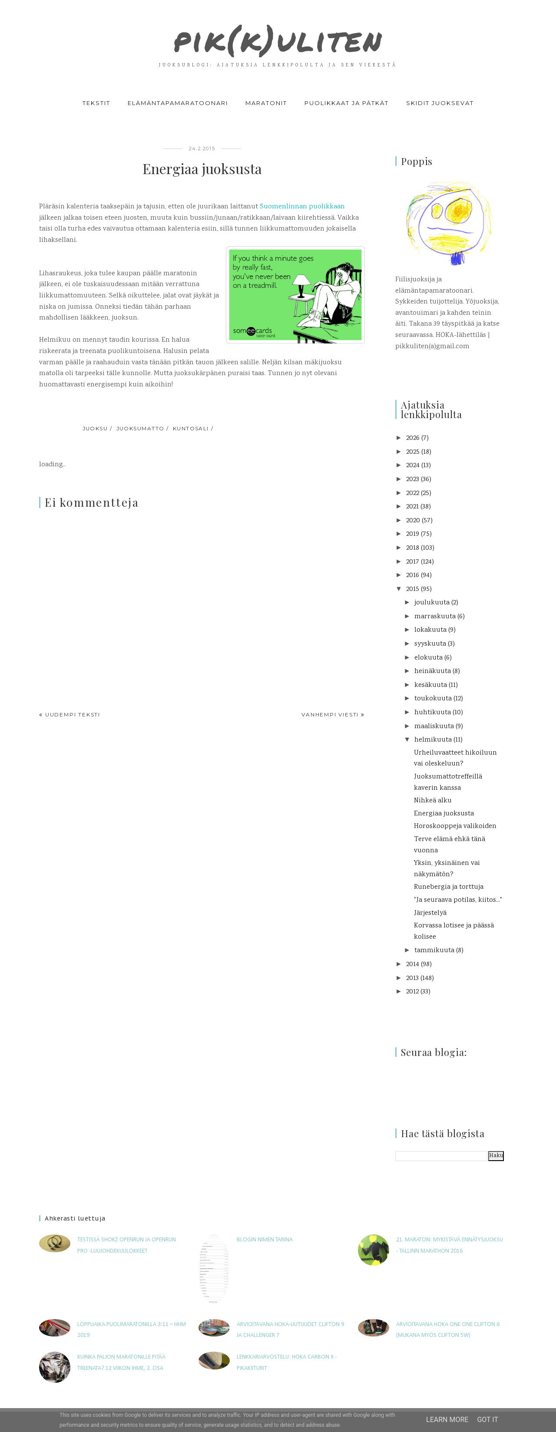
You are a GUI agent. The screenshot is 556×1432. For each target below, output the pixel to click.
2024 (413, 466)
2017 (412, 562)
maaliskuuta (434, 727)
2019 (412, 534)
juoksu (95, 428)
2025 (413, 452)
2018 (412, 548)
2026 (413, 438)
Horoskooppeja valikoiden (455, 826)
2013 (412, 978)
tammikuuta (434, 951)
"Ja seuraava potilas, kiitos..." (458, 900)
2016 (412, 576)
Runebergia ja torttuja (448, 887)
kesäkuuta (430, 685)
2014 (412, 965)
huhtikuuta (432, 713)
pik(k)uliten (278, 36)
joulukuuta (432, 603)
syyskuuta (430, 644)
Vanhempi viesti (330, 714)
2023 (412, 480)
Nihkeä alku (433, 801)
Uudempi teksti (72, 714)
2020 (413, 521)
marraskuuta (435, 617)
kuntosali (191, 428)
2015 (412, 589)
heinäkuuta (432, 671)
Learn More (447, 1420)
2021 (412, 507)
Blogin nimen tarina (265, 1240)
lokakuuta (430, 630)
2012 (412, 992)
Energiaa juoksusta (444, 814)
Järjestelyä (430, 913)
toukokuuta (433, 699)
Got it (487, 1420)
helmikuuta (433, 740)
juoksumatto (140, 428)
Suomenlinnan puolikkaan (302, 207)
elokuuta (428, 658)
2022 (412, 493)
